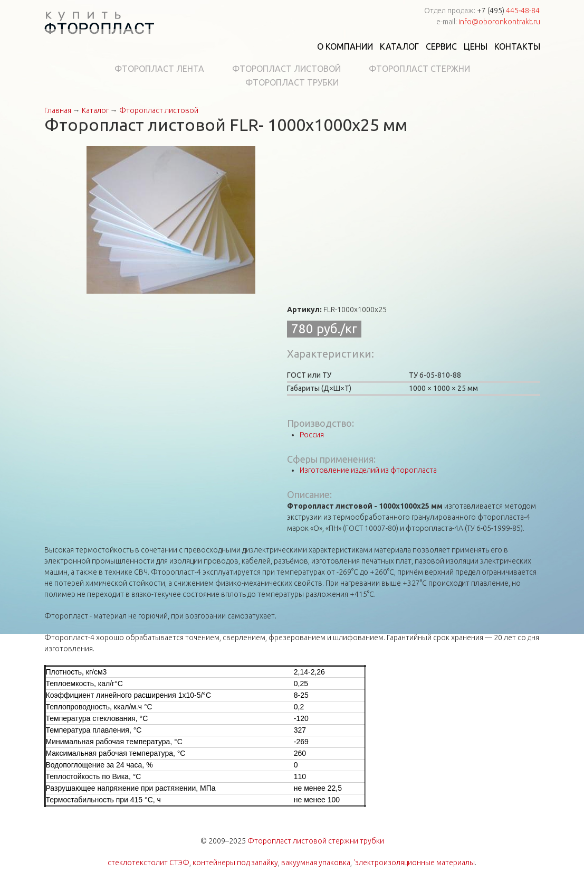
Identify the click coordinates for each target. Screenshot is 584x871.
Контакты (517, 46)
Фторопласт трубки (292, 82)
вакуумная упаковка (315, 862)
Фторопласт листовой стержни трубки (315, 841)
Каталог (399, 46)
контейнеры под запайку (235, 862)
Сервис (441, 46)
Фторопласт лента (159, 68)
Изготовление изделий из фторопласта (368, 470)
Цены (475, 46)
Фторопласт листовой (286, 68)
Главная (57, 110)
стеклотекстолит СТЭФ (148, 862)
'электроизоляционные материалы (414, 862)
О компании (345, 46)
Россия (312, 434)
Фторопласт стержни (419, 68)
